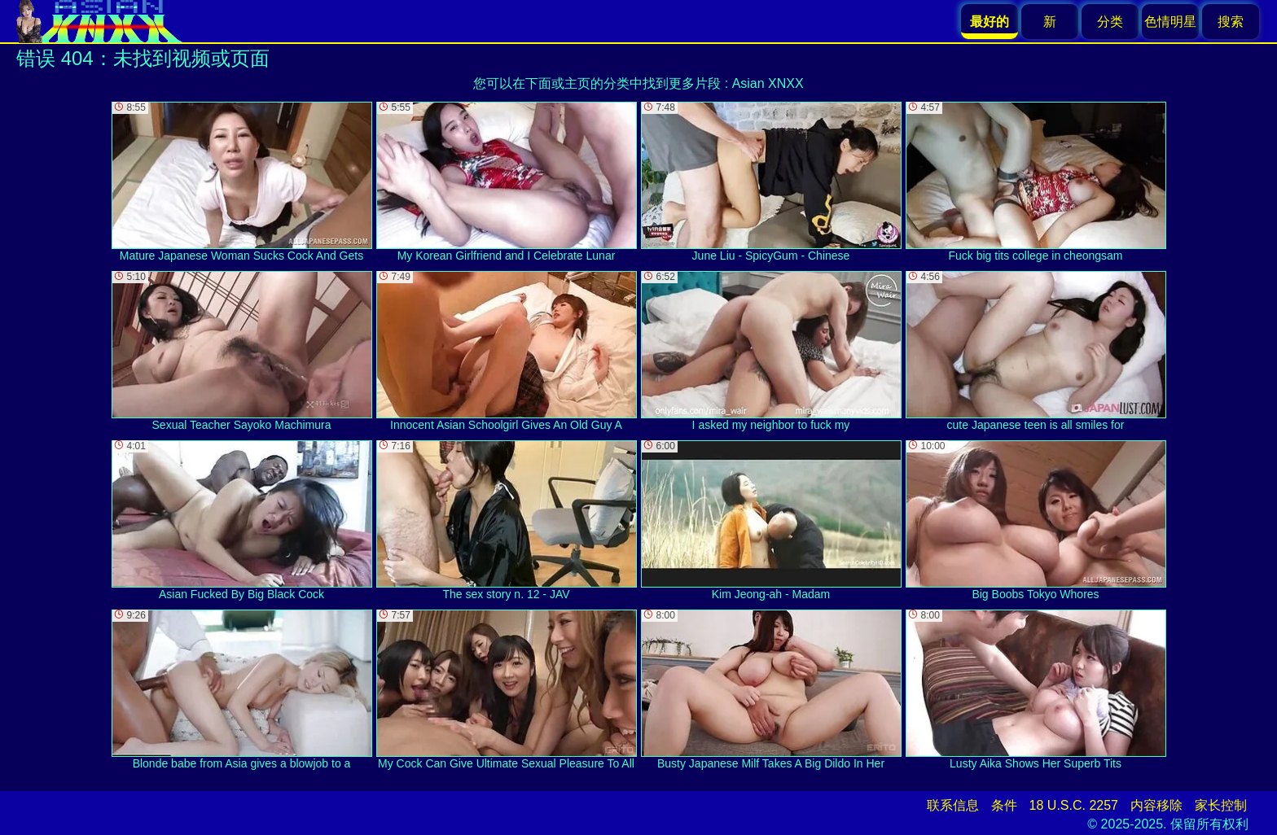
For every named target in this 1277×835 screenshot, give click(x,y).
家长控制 (1221, 805)
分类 (1110, 21)
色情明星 (1170, 21)
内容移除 (1156, 805)
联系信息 (953, 805)
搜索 (1231, 21)
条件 (1004, 805)
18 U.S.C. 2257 (1073, 805)
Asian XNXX (768, 83)
